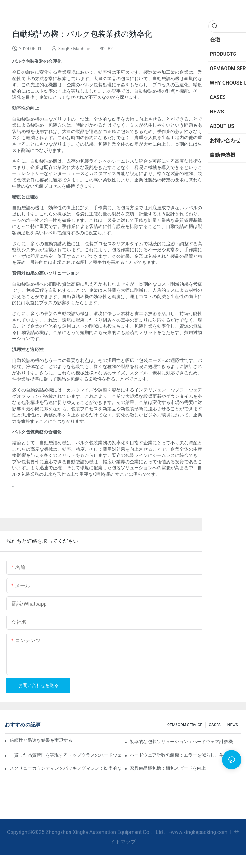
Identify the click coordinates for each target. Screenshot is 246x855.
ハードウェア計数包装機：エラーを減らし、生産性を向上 (185, 755)
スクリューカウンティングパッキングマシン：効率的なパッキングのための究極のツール (65, 768)
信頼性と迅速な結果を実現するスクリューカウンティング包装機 (41, 740)
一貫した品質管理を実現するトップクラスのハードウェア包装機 (65, 755)
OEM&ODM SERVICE (184, 725)
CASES (215, 725)
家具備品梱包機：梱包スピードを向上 (168, 768)
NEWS (232, 725)
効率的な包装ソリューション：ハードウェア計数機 (181, 741)
